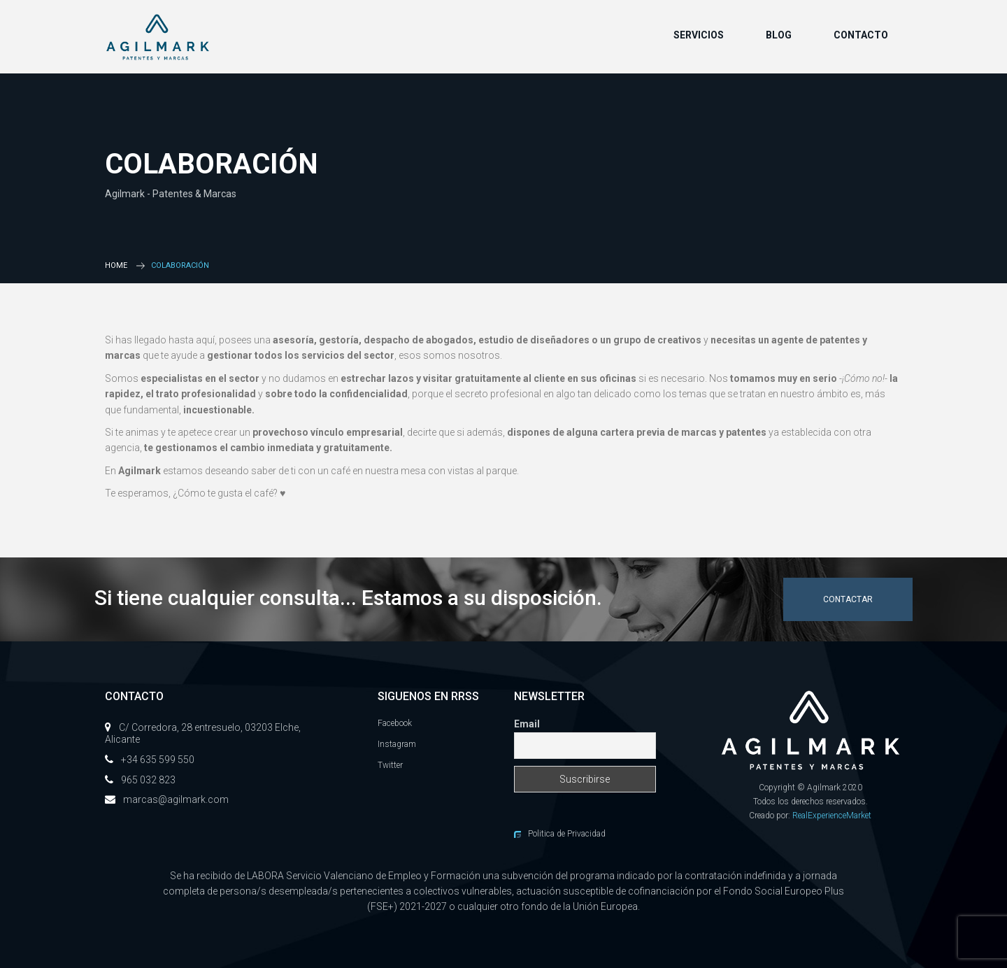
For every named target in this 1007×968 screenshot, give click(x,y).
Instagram (397, 744)
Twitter (390, 765)
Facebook (395, 723)
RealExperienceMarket (831, 815)
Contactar (848, 599)
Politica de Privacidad (567, 834)
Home (116, 265)
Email (527, 723)
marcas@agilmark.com (176, 799)
